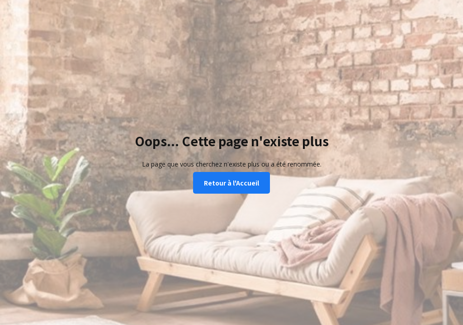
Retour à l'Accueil (231, 182)
